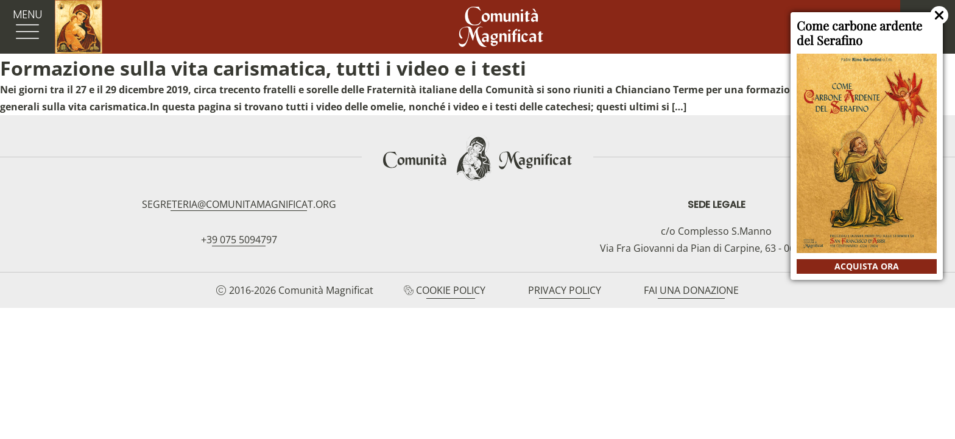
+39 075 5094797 (239, 239)
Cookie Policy (450, 290)
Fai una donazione (691, 290)
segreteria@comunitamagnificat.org (239, 204)
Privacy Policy (564, 290)
